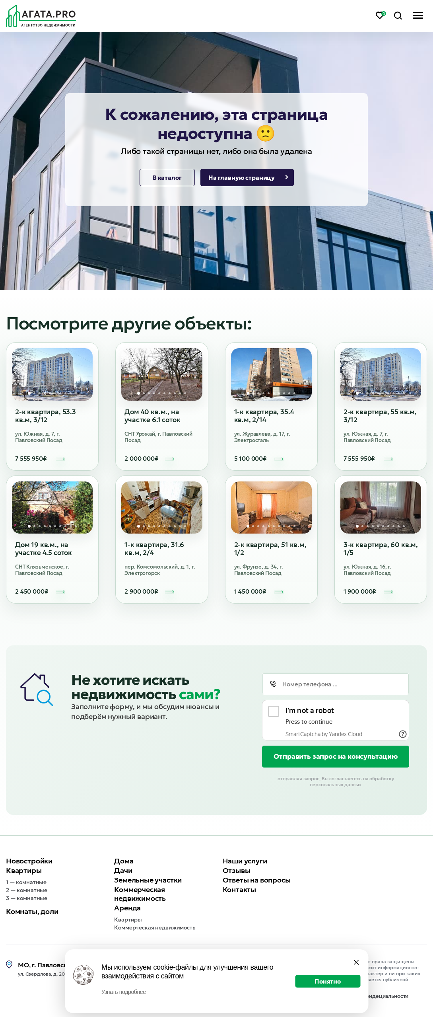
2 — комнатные (26, 890)
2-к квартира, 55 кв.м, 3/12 (380, 415)
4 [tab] (45, 393)
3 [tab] (40, 393)
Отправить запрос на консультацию (336, 756)
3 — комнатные (26, 898)
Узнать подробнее (123, 992)
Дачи (123, 870)
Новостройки (29, 860)
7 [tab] (60, 393)
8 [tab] (65, 393)
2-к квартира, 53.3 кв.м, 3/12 (45, 415)
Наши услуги (245, 860)
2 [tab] (34, 393)
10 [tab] (76, 393)
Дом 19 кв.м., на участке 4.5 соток (43, 548)
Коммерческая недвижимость (140, 894)
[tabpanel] (52, 374)
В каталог (167, 177)
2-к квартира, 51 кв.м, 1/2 (270, 548)
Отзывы (236, 870)
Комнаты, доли (32, 911)
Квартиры (24, 870)
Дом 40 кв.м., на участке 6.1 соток (152, 415)
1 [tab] (29, 393)
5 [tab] (50, 393)
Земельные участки (148, 880)
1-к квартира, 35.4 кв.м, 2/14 (264, 415)
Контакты (239, 889)
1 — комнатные (26, 882)
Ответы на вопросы (257, 880)
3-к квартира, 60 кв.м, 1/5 (381, 548)
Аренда (127, 907)
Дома (123, 860)
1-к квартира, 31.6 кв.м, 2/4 (154, 548)
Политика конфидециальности (370, 996)
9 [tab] (71, 393)
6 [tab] (55, 393)
